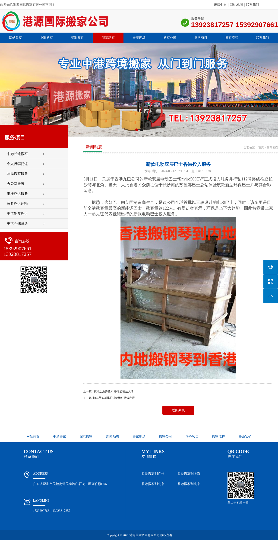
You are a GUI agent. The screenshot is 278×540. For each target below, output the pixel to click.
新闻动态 (108, 38)
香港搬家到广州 (153, 474)
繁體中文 (220, 4)
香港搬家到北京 (153, 484)
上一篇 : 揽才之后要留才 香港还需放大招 (108, 391)
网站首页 (15, 38)
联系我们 (252, 4)
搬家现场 (139, 38)
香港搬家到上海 (188, 474)
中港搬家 (46, 38)
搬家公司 (169, 38)
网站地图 (236, 4)
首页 (261, 147)
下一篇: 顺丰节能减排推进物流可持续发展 (109, 398)
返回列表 (178, 410)
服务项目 (200, 38)
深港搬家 (77, 38)
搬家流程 (231, 38)
